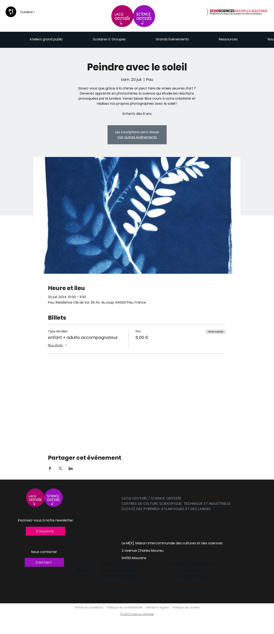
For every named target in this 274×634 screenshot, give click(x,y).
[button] (45, 531)
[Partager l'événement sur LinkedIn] (71, 468)
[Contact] (44, 562)
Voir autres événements (137, 137)
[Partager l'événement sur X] (60, 468)
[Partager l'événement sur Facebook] (50, 468)
